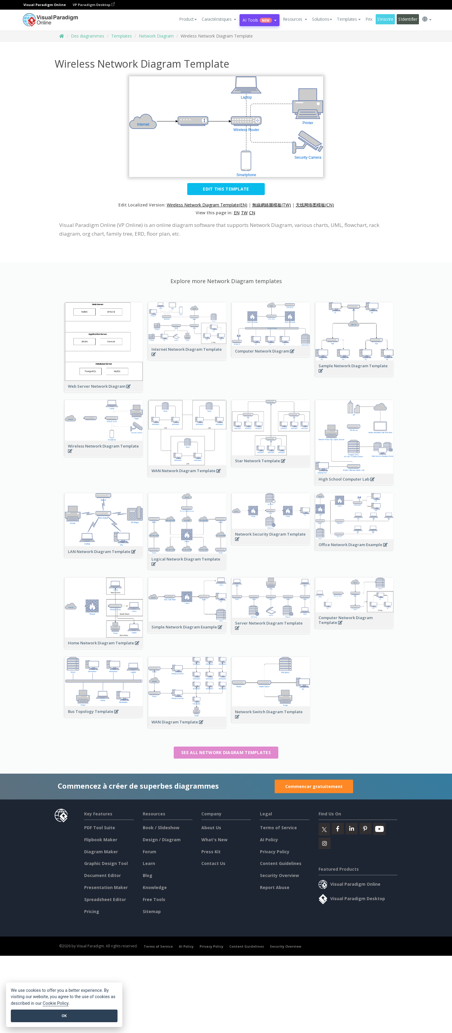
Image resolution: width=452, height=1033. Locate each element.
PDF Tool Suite (99, 827)
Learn (149, 863)
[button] (219, 19)
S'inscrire (385, 19)
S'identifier (407, 19)
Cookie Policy (56, 1003)
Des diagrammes (87, 36)
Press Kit (211, 851)
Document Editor (102, 875)
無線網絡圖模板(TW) (271, 205)
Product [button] (188, 19)
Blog (147, 875)
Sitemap (152, 911)
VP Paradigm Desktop (94, 4)
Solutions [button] (322, 19)
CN (252, 212)
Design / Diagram (162, 839)
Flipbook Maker (100, 839)
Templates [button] (348, 19)
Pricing (91, 911)
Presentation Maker (106, 887)
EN (237, 212)
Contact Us (213, 863)
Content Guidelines (280, 863)
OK (64, 1015)
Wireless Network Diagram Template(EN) (207, 205)
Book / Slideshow (161, 827)
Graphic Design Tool (106, 863)
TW (244, 212)
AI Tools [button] (259, 20)
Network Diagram (156, 36)
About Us (211, 827)
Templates (121, 36)
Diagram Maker (101, 851)
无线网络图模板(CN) (315, 205)
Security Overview (279, 875)
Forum (149, 851)
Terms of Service (278, 827)
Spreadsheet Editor (105, 899)
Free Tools (154, 899)
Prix (368, 19)
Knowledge (155, 887)
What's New (214, 839)
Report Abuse (274, 887)
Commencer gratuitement (314, 786)
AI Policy (269, 839)
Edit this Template (226, 189)
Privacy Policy (274, 851)
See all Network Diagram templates (226, 752)
